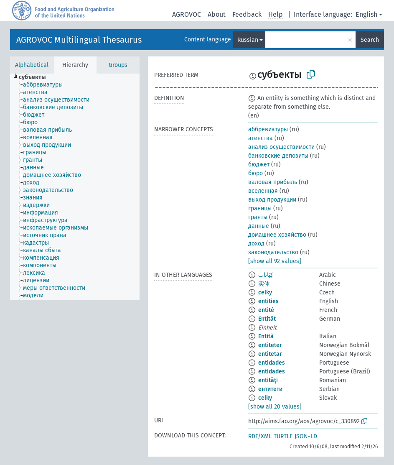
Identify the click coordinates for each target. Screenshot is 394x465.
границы (260, 208)
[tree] (75, 187)
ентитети (270, 389)
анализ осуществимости (281, 147)
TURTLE (283, 436)
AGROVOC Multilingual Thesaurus (79, 40)
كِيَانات (265, 274)
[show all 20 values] (275, 406)
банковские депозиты (278, 155)
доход (256, 243)
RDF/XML (260, 436)
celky (265, 292)
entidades (271, 362)
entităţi (268, 380)
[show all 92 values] (274, 261)
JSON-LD (306, 436)
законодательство (273, 252)
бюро (255, 173)
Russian (247, 39)
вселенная (263, 190)
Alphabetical (31, 65)
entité (266, 310)
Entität (267, 318)
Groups (118, 65)
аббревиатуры (268, 129)
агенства (260, 138)
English (366, 14)
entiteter (270, 345)
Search (370, 39)
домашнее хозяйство (277, 234)
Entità (266, 336)
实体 (264, 283)
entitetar (270, 354)
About (217, 14)
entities (268, 301)
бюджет (258, 164)
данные (258, 226)
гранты (257, 217)
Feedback (247, 14)
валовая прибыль (272, 182)
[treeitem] (35, 77)
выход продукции (272, 199)
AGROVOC (186, 14)
